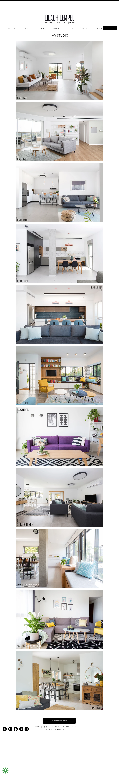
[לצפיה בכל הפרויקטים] (59, 721)
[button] (5, 770)
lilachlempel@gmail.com (44, 727)
